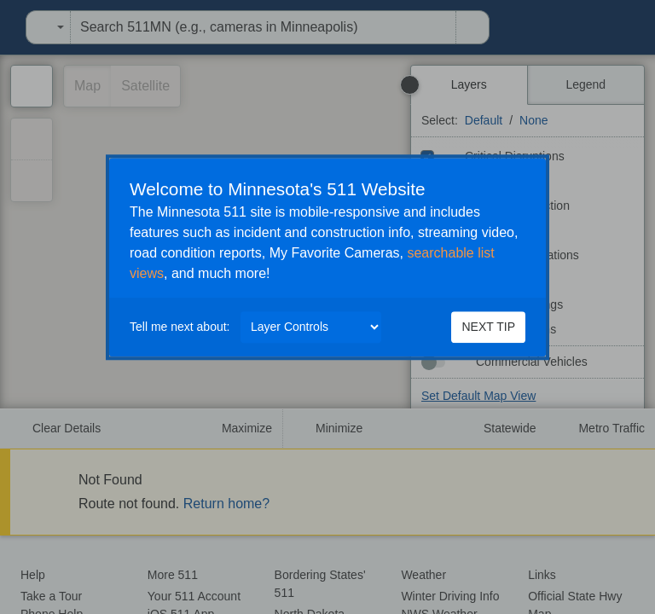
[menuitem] (5, 27)
